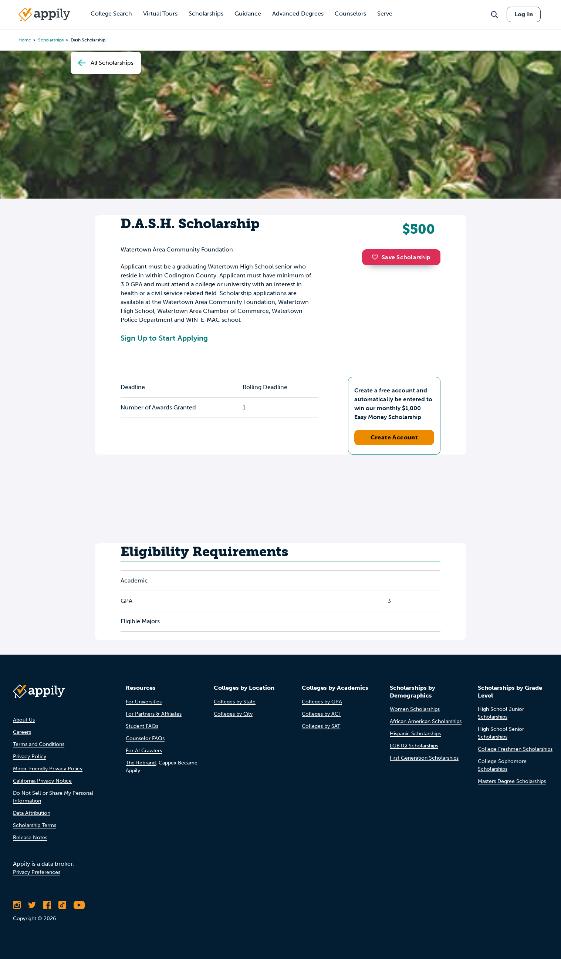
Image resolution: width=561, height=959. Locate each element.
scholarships (51, 40)
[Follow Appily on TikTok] (62, 905)
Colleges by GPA (322, 702)
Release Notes (30, 837)
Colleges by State (235, 702)
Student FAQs (142, 726)
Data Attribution (31, 813)
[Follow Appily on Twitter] (32, 905)
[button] (377, 257)
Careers (22, 732)
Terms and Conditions (38, 744)
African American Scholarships (426, 721)
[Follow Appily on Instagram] (17, 905)
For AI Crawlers (144, 750)
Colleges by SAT (321, 726)
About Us (24, 720)
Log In (523, 14)
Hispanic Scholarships (415, 733)
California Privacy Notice (42, 781)
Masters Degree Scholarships (512, 781)
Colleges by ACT (321, 714)
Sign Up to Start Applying (164, 338)
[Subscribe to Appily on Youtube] (79, 905)
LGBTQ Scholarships (414, 746)
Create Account (394, 437)
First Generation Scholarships (424, 758)
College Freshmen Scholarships (515, 749)
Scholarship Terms (34, 825)
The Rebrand (141, 763)
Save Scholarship (401, 257)
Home (24, 40)
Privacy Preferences (36, 872)
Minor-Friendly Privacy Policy (47, 769)
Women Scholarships (415, 709)
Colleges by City (233, 714)
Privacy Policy (29, 756)
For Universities (144, 702)
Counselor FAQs (145, 738)
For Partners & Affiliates (154, 714)
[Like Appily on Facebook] (47, 905)
